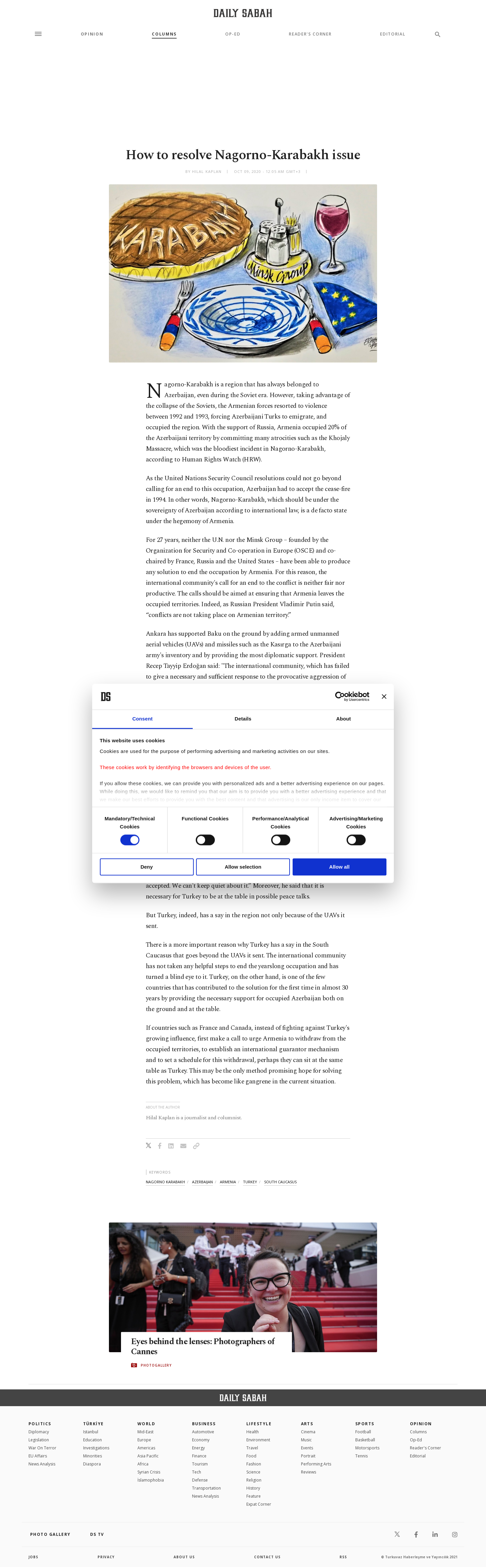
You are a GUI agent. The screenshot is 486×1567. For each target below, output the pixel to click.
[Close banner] (384, 696)
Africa (142, 1464)
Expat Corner (258, 1504)
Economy (200, 1440)
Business (204, 1424)
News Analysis (41, 1464)
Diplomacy (38, 1432)
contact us (267, 1557)
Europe (144, 1440)
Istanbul (90, 1432)
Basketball (365, 1440)
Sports (364, 1424)
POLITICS (39, 1424)
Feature (253, 1496)
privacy (106, 1557)
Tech (196, 1472)
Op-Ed (232, 34)
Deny (146, 867)
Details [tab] (243, 719)
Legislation (38, 1440)
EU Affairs (37, 1456)
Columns (164, 34)
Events (307, 1448)
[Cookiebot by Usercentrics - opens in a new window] (340, 697)
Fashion (253, 1464)
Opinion (92, 34)
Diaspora (92, 1464)
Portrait (308, 1456)
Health (252, 1432)
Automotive (203, 1432)
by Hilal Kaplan (203, 171)
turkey (250, 1181)
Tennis (361, 1456)
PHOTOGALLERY (156, 1365)
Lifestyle (258, 1424)
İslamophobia (150, 1480)
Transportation (206, 1488)
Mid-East (145, 1432)
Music (306, 1440)
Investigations (96, 1448)
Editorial (392, 34)
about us (184, 1557)
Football (363, 1432)
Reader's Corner (310, 34)
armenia (228, 1181)
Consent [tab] (142, 719)
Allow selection (243, 867)
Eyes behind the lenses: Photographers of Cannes (205, 1346)
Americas (146, 1448)
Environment (258, 1440)
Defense (200, 1480)
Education (92, 1440)
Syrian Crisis (148, 1472)
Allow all (339, 867)
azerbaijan (202, 1181)
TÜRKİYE (93, 1424)
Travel (252, 1448)
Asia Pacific (148, 1456)
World (146, 1424)
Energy (198, 1448)
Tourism (200, 1464)
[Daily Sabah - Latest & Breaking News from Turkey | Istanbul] (243, 13)
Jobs (33, 1557)
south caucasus (280, 1181)
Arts (307, 1424)
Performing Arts (316, 1464)
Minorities (92, 1456)
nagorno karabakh (165, 1181)
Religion (253, 1480)
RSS (343, 1557)
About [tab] (343, 719)
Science (253, 1472)
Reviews (308, 1472)
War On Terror (42, 1448)
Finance (199, 1456)
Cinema (308, 1432)
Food (251, 1456)
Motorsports (367, 1448)
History (253, 1488)
